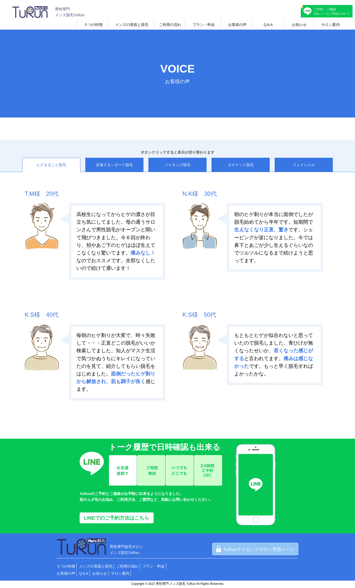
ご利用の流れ (170, 24)
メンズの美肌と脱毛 (131, 24)
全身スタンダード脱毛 (114, 165)
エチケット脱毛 (241, 165)
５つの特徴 (93, 24)
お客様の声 (237, 24)
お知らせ (299, 24)
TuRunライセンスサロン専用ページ (255, 549)
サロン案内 (330, 24)
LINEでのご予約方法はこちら (116, 518)
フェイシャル (304, 165)
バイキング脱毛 (178, 165)
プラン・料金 (204, 24)
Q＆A (268, 24)
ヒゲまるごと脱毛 (51, 165)
